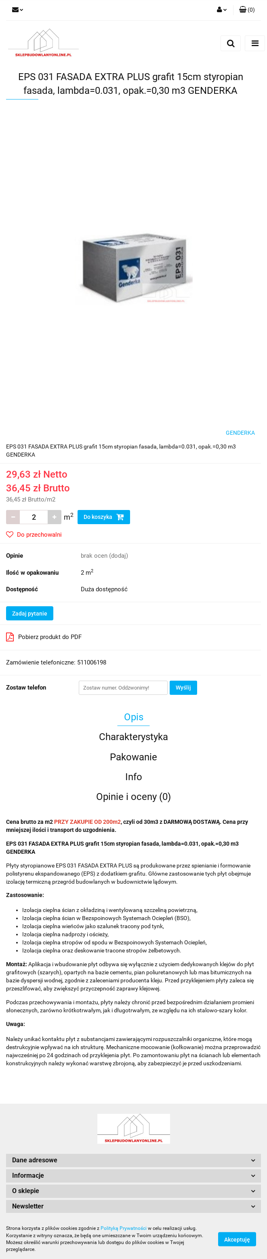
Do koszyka (104, 517)
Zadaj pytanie (29, 613)
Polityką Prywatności (124, 1228)
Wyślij (183, 687)
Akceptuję (237, 1239)
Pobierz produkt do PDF (44, 637)
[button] (247, 10)
